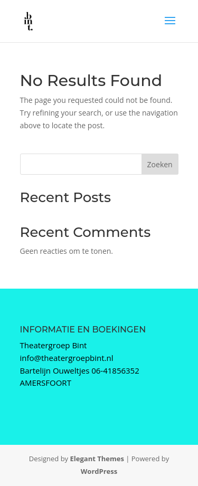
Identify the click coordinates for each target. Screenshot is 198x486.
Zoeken (160, 164)
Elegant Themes (97, 458)
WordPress (99, 471)
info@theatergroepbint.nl (67, 357)
